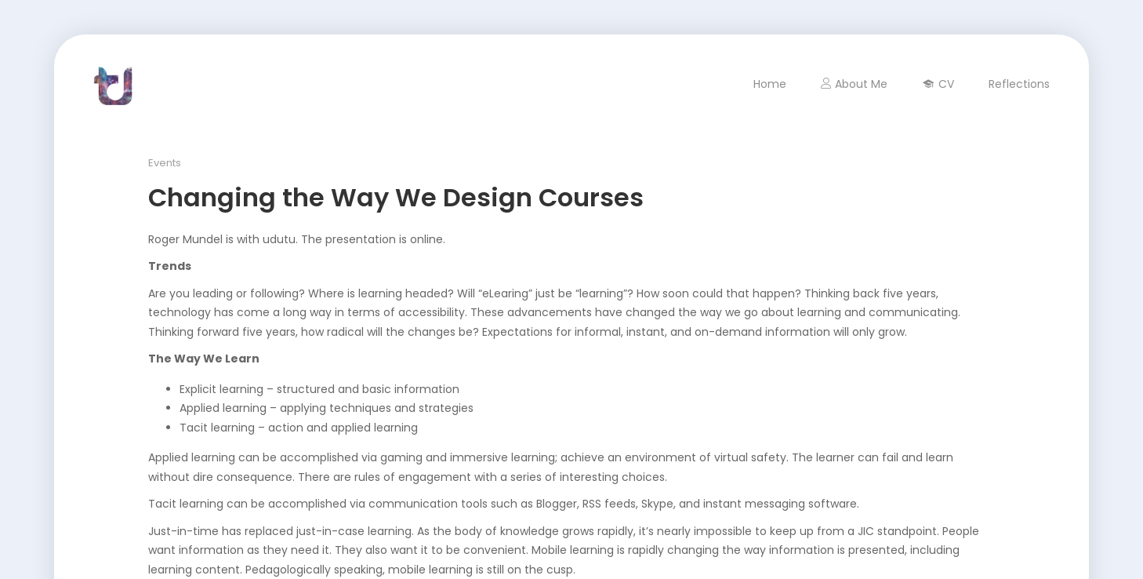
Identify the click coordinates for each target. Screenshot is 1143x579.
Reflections (1019, 84)
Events (164, 162)
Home (769, 84)
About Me (854, 84)
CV (938, 84)
